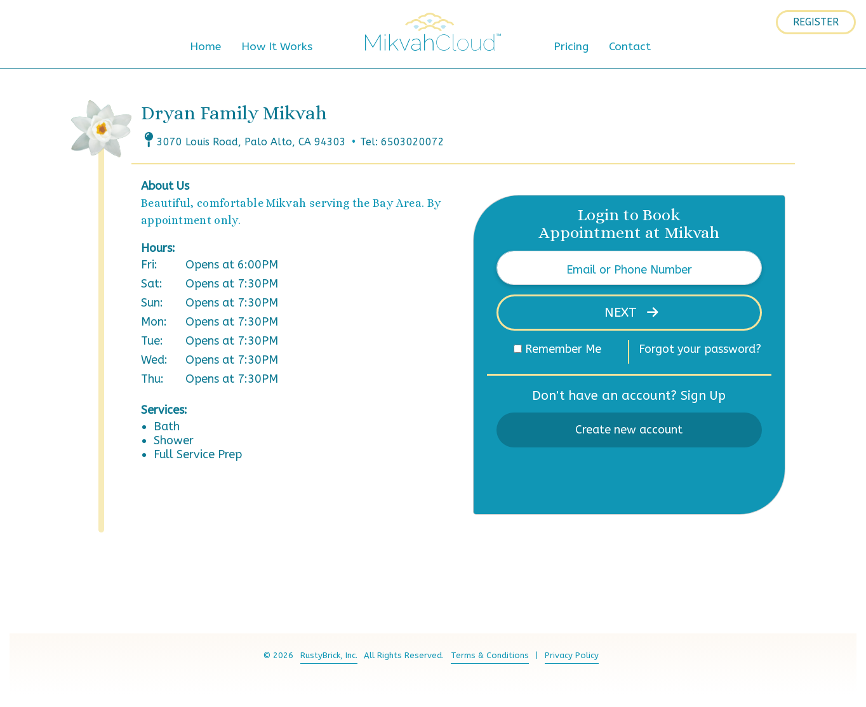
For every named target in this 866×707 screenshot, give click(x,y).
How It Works (276, 46)
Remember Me (563, 349)
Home (205, 46)
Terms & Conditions (490, 655)
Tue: (152, 341)
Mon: (154, 322)
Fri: (149, 265)
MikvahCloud (433, 32)
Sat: (152, 284)
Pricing (571, 46)
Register (816, 22)
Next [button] (622, 312)
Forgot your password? (700, 349)
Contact (630, 46)
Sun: (152, 303)
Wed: (154, 360)
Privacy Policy (572, 655)
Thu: (152, 379)
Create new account (629, 430)
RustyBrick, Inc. (328, 655)
